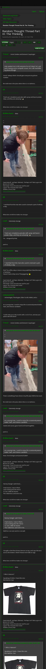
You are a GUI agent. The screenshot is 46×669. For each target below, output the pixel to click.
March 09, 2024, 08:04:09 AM (10, 300)
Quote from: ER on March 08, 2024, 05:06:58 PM (20, 229)
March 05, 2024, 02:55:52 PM (10, 57)
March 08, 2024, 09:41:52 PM (10, 224)
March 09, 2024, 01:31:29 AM (10, 254)
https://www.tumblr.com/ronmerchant (14, 191)
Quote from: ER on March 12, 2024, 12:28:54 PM (20, 514)
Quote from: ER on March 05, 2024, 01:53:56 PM (20, 62)
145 (3, 45)
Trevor (6, 54)
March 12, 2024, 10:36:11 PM (10, 570)
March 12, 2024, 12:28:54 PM (10, 480)
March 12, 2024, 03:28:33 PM (10, 509)
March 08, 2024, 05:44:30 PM (10, 200)
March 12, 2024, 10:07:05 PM (10, 546)
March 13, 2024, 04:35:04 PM (10, 638)
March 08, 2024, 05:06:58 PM (10, 93)
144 (39, 42)
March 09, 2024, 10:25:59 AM (10, 441)
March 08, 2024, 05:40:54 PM (10, 116)
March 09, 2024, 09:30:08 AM (10, 411)
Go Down (5, 42)
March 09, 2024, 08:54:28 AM (10, 326)
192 (9, 45)
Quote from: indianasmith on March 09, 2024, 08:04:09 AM (23, 416)
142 (29, 42)
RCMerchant (8, 113)
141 (25, 42)
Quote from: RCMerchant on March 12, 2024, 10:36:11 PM (23, 643)
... (22, 42)
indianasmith (8, 295)
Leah (5, 221)
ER (4, 90)
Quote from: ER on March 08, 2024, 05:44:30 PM (20, 258)
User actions (39, 48)
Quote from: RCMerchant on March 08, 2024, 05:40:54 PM (23, 330)
